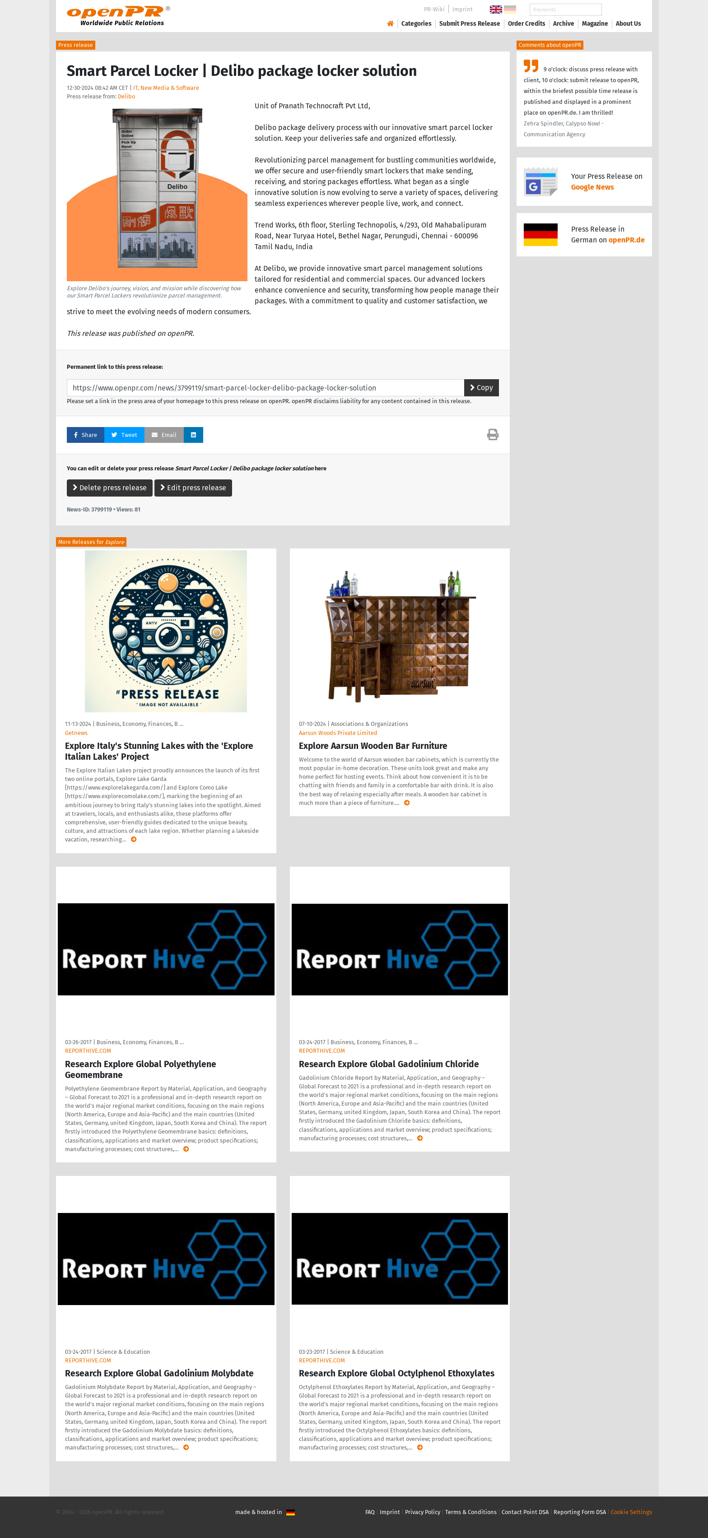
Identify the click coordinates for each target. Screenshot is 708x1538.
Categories (416, 24)
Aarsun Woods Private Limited (338, 733)
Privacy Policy (422, 1512)
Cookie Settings (631, 1512)
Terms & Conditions (471, 1512)
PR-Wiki (434, 9)
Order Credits (526, 24)
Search (621, 10)
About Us (628, 24)
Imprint (462, 9)
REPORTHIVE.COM (88, 1050)
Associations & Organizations (369, 723)
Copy (481, 387)
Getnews (76, 733)
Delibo (126, 96)
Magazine (595, 24)
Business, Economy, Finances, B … (139, 723)
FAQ (370, 1512)
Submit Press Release (469, 24)
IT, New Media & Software (166, 87)
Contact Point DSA (525, 1512)
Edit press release (193, 487)
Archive (563, 24)
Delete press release (110, 487)
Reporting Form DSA (580, 1512)
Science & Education (123, 1351)
